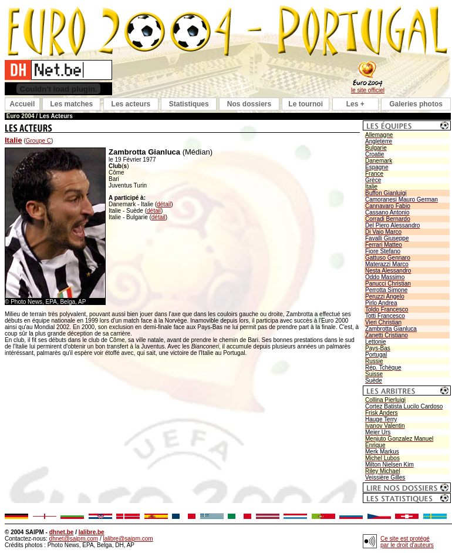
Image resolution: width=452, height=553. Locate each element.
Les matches (71, 104)
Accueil (22, 104)
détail (164, 204)
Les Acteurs (56, 116)
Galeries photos (416, 104)
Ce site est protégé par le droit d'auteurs (407, 541)
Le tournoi (305, 104)
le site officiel (367, 90)
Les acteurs (131, 104)
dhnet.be (61, 532)
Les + (355, 104)
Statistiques (189, 104)
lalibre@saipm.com (128, 538)
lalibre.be (91, 532)
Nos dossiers (249, 104)
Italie (13, 140)
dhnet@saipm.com (74, 538)
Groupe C (38, 141)
